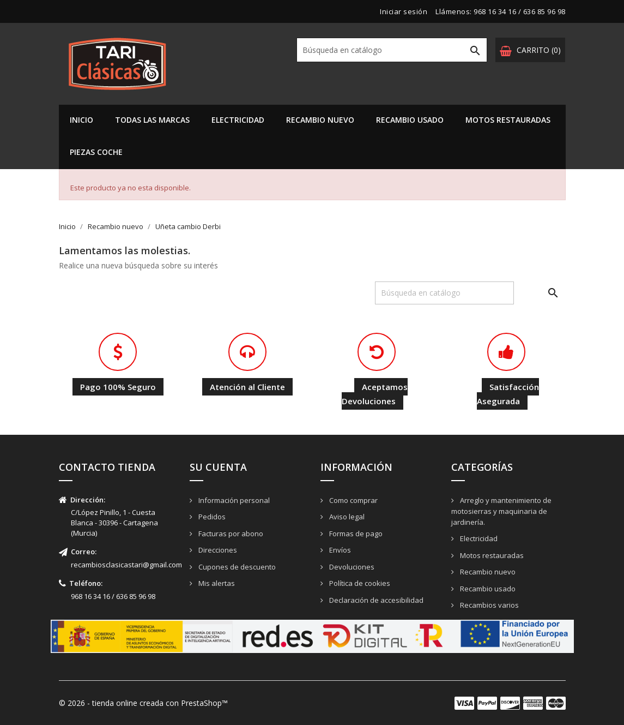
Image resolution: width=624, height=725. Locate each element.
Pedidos (211, 517)
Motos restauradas (507, 120)
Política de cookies (359, 583)
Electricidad (237, 120)
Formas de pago (355, 533)
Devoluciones (351, 567)
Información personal (233, 500)
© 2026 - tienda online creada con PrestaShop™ (143, 703)
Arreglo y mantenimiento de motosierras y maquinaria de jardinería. (501, 511)
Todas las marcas (152, 120)
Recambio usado (410, 120)
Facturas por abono (230, 533)
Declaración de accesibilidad (375, 600)
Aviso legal (346, 517)
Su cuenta (218, 467)
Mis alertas (216, 583)
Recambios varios (488, 605)
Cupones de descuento (236, 567)
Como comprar (353, 500)
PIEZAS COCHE (96, 152)
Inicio (81, 120)
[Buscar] (391, 50)
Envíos (339, 550)
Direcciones (217, 550)
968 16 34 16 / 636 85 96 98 (520, 11)
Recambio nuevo (320, 120)
